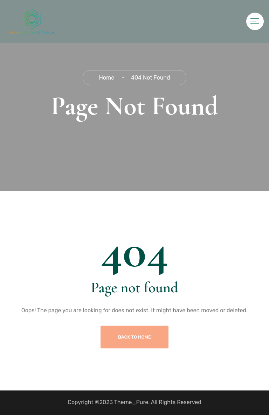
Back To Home (134, 337)
